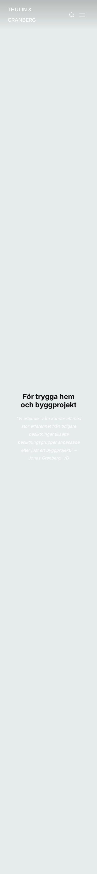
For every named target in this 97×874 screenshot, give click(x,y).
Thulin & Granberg (22, 14)
